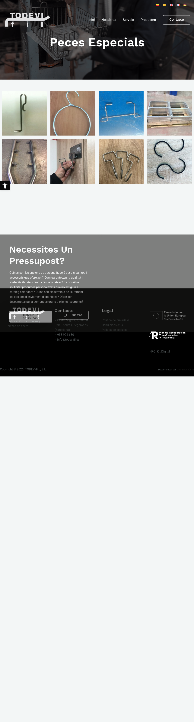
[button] (5, 185)
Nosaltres (108, 20)
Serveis (128, 20)
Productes (148, 20)
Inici (91, 20)
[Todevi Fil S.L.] (27, 19)
